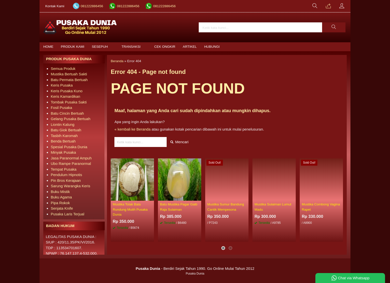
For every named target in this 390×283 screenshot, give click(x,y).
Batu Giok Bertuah (66, 130)
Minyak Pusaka (63, 152)
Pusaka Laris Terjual (67, 214)
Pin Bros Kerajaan (66, 180)
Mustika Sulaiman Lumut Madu (272, 206)
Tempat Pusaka (63, 169)
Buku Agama (61, 197)
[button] (333, 27)
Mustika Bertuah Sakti (69, 74)
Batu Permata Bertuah (69, 80)
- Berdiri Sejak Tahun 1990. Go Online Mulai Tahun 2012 (195, 268)
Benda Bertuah (63, 141)
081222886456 (92, 6)
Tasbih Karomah (64, 136)
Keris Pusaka (62, 85)
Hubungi (212, 46)
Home (48, 46)
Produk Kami (73, 46)
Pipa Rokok (60, 203)
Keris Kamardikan (65, 96)
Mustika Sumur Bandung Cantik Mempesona (225, 206)
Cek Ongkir (164, 46)
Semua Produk (63, 68)
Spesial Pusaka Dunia (69, 147)
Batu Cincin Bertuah (67, 113)
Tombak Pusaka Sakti (69, 102)
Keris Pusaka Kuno (67, 91)
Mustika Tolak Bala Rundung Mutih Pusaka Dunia (130, 209)
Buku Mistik (60, 191)
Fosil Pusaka (61, 107)
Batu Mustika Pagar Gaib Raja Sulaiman (178, 206)
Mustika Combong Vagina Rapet (321, 206)
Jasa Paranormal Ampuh (71, 158)
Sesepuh (100, 46)
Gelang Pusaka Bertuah (70, 119)
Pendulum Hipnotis (66, 175)
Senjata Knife (62, 208)
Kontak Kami (54, 6)
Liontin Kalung (62, 124)
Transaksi (131, 46)
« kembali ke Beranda (132, 129)
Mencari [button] (179, 142)
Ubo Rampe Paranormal (71, 163)
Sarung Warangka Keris (70, 186)
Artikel (190, 46)
